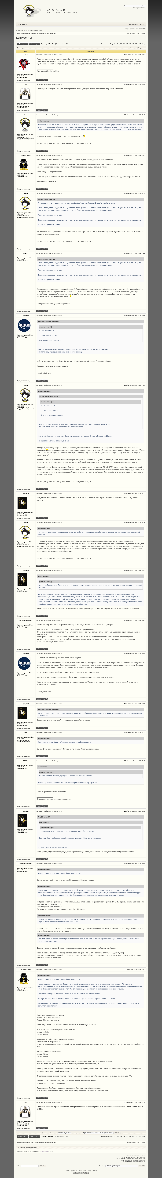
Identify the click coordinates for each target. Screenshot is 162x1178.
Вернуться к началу (23, 80)
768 (130, 44)
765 (121, 44)
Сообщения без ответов (23, 30)
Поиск (24, 24)
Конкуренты (24, 37)
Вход (142, 24)
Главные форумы (36, 33)
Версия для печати (23, 48)
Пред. (112, 44)
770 (136, 44)
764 (118, 44)
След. (143, 44)
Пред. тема (133, 48)
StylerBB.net (85, 1172)
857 (140, 44)
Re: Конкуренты (57, 54)
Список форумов (23, 33)
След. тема (141, 48)
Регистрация (133, 24)
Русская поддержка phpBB (81, 1173)
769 (133, 44)
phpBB (74, 1170)
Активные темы (37, 30)
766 (124, 44)
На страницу (105, 44)
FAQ (19, 24)
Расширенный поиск (139, 7)
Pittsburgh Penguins (49, 33)
